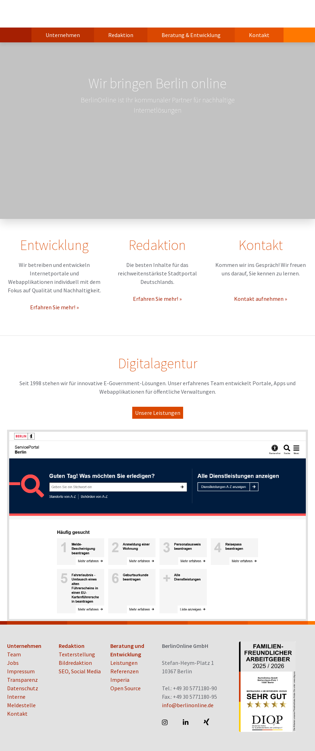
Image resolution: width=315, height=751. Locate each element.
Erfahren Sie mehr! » (54, 307)
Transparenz (22, 679)
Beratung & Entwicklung (191, 34)
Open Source (125, 688)
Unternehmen (63, 34)
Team (14, 654)
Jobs (13, 662)
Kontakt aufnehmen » (260, 298)
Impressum (21, 671)
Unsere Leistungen (157, 412)
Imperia (119, 679)
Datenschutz (22, 688)
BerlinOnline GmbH (35, 13)
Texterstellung (77, 654)
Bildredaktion (75, 662)
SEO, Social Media (80, 671)
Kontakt (259, 34)
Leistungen (124, 662)
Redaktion (120, 34)
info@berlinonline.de (188, 705)
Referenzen (124, 671)
